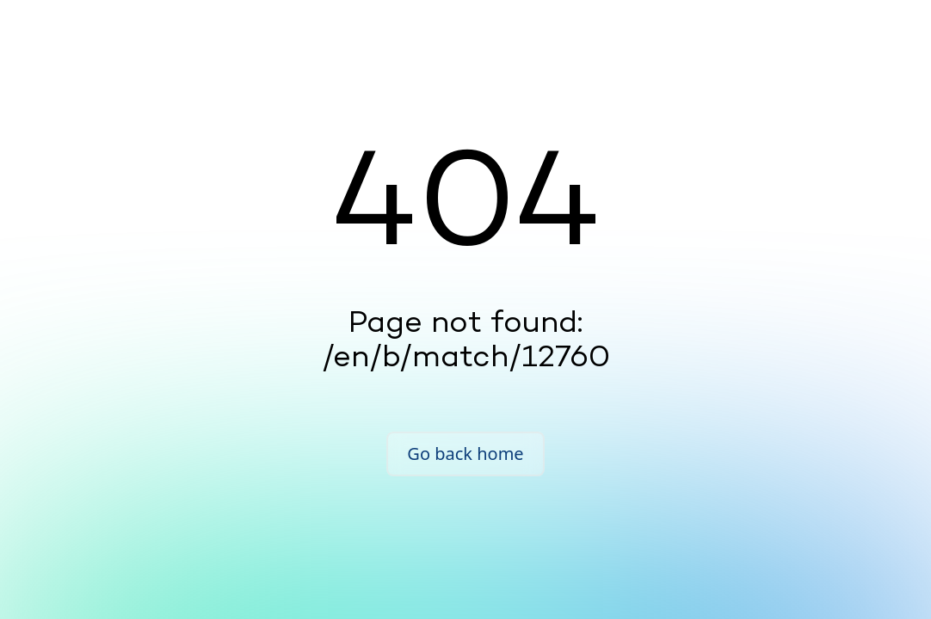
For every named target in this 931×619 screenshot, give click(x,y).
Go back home (465, 453)
